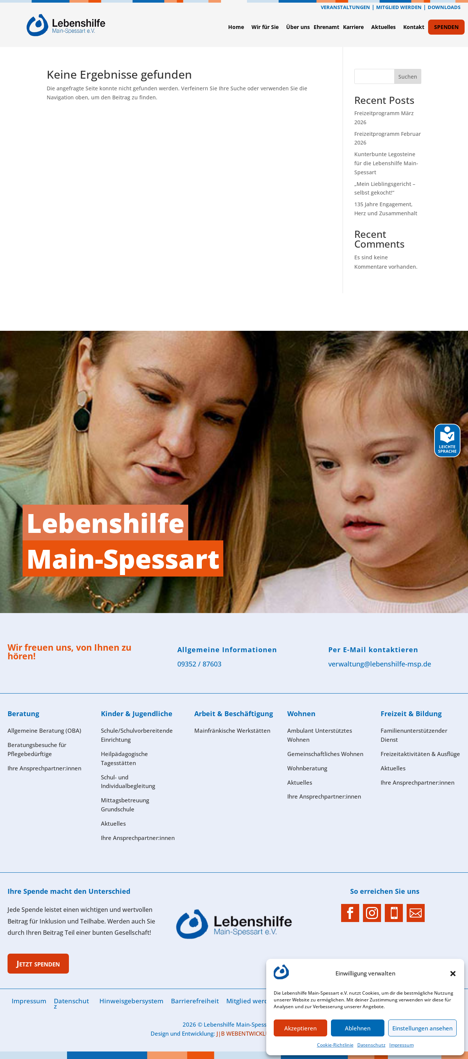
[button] (453, 973)
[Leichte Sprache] (447, 455)
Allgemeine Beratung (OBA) (44, 730)
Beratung (23, 713)
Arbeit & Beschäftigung (233, 713)
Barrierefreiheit (195, 1001)
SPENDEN (446, 26)
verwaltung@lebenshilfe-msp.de (379, 663)
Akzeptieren (300, 1028)
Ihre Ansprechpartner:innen (417, 782)
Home (236, 26)
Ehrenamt (326, 26)
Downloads (444, 7)
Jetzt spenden (38, 963)
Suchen (407, 76)
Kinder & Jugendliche (136, 713)
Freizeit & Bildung (411, 713)
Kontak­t (413, 26)
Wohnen (301, 713)
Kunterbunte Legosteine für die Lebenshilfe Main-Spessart (386, 163)
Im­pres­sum (401, 1045)
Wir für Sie (265, 26)
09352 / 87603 (199, 663)
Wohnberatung (307, 768)
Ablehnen (357, 1028)
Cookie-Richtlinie (335, 1045)
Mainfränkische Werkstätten (232, 730)
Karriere (353, 26)
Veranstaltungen (345, 7)
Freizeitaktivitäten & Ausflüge (420, 754)
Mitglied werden (399, 7)
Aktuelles (383, 26)
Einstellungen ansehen (422, 1028)
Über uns (298, 26)
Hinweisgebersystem (131, 1001)
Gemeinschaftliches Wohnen (325, 754)
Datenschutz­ (371, 1045)
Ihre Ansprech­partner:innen (44, 768)
